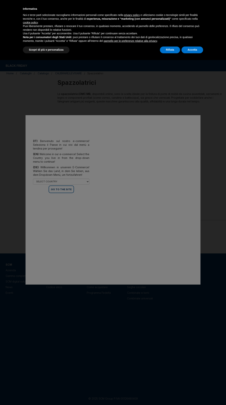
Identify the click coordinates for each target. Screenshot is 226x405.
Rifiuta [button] (170, 49)
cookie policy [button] (30, 22)
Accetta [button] (192, 49)
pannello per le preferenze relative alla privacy (130, 40)
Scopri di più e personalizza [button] (46, 49)
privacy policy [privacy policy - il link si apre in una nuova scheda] (132, 15)
